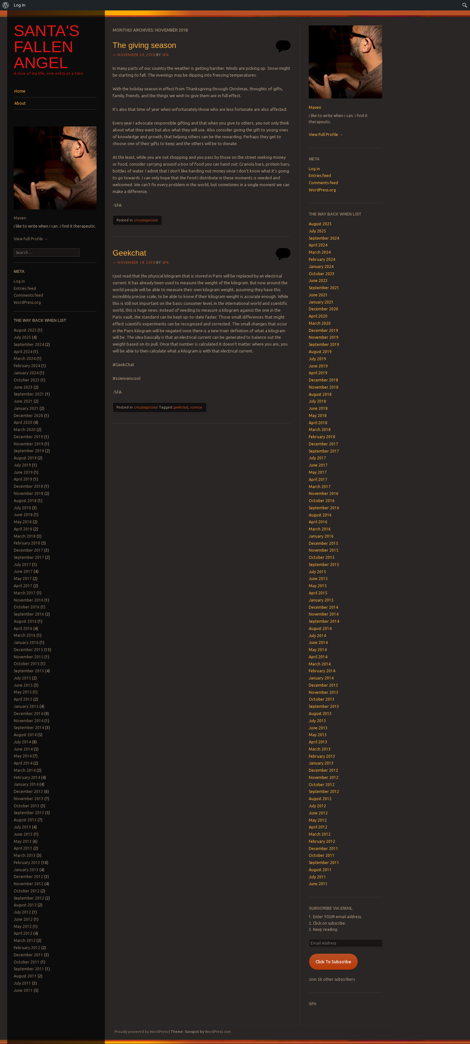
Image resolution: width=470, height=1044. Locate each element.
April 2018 (23, 529)
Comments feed (28, 295)
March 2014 (25, 770)
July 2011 (22, 983)
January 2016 (26, 642)
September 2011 (29, 969)
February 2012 (27, 948)
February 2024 (27, 366)
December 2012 (28, 876)
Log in (19, 281)
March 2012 (25, 940)
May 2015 (23, 692)
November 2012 (28, 884)
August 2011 (25, 976)
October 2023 (26, 380)
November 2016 (28, 600)
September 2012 (29, 898)
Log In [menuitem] (19, 5)
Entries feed (25, 288)
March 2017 (25, 593)
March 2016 (25, 635)
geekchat (180, 407)
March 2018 (25, 536)
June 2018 (23, 515)
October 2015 (26, 664)
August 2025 (25, 330)
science (196, 407)
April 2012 (23, 933)
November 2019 (28, 444)
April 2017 (23, 586)
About (20, 103)
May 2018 (23, 522)
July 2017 (22, 564)
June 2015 (23, 685)
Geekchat (129, 252)
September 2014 (29, 727)
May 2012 (23, 926)
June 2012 (23, 919)
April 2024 (23, 352)
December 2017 (28, 550)
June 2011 (23, 990)
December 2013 (28, 791)
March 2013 (25, 855)
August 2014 (25, 735)
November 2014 (28, 721)
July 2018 (22, 508)
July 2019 (22, 465)
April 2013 (23, 848)
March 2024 (25, 358)
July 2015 (22, 678)
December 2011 (28, 955)
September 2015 (29, 671)
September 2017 (29, 557)
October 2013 (26, 806)
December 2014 (28, 713)
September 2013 (29, 813)
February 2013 (27, 862)
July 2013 (22, 827)
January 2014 (26, 784)
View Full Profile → (31, 239)
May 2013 (23, 841)
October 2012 (26, 891)
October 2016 (26, 607)
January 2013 (26, 870)
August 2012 (25, 905)
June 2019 (23, 472)
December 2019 (28, 437)
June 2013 (23, 834)
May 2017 (23, 578)
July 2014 (22, 742)
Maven (20, 218)
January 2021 (26, 408)
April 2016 (23, 628)
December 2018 (28, 486)
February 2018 (27, 543)
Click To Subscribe (333, 961)
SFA (165, 55)
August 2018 (25, 501)
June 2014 (23, 749)
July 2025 (22, 337)
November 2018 (28, 493)
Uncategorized (145, 220)
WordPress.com (218, 1032)
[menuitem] (5, 5)
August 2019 (25, 458)
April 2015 (23, 699)
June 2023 (23, 387)
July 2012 (22, 912)
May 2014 (23, 756)
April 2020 (23, 422)
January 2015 (26, 706)
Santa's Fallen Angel (47, 46)
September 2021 (29, 394)
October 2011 (26, 962)
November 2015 (28, 657)
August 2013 (25, 820)
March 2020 (25, 429)
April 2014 (23, 763)
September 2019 (29, 451)
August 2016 (25, 621)
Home (19, 91)
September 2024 (29, 344)
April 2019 (23, 479)
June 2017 (23, 571)
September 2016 (29, 614)
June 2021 (23, 401)
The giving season (144, 45)
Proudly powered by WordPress (141, 1032)
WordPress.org (27, 302)
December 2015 (28, 650)
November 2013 (28, 799)
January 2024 (26, 373)
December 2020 (28, 415)
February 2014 (27, 777)
